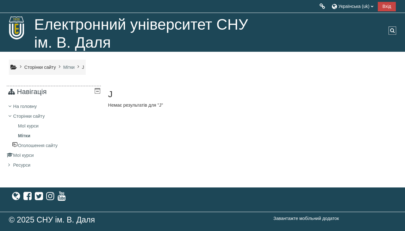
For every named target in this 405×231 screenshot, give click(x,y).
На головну (29, 106)
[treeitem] (53, 135)
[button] (352, 6)
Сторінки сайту (40, 67)
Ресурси (26, 165)
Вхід (387, 6)
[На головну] (16, 27)
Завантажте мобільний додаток (306, 218)
